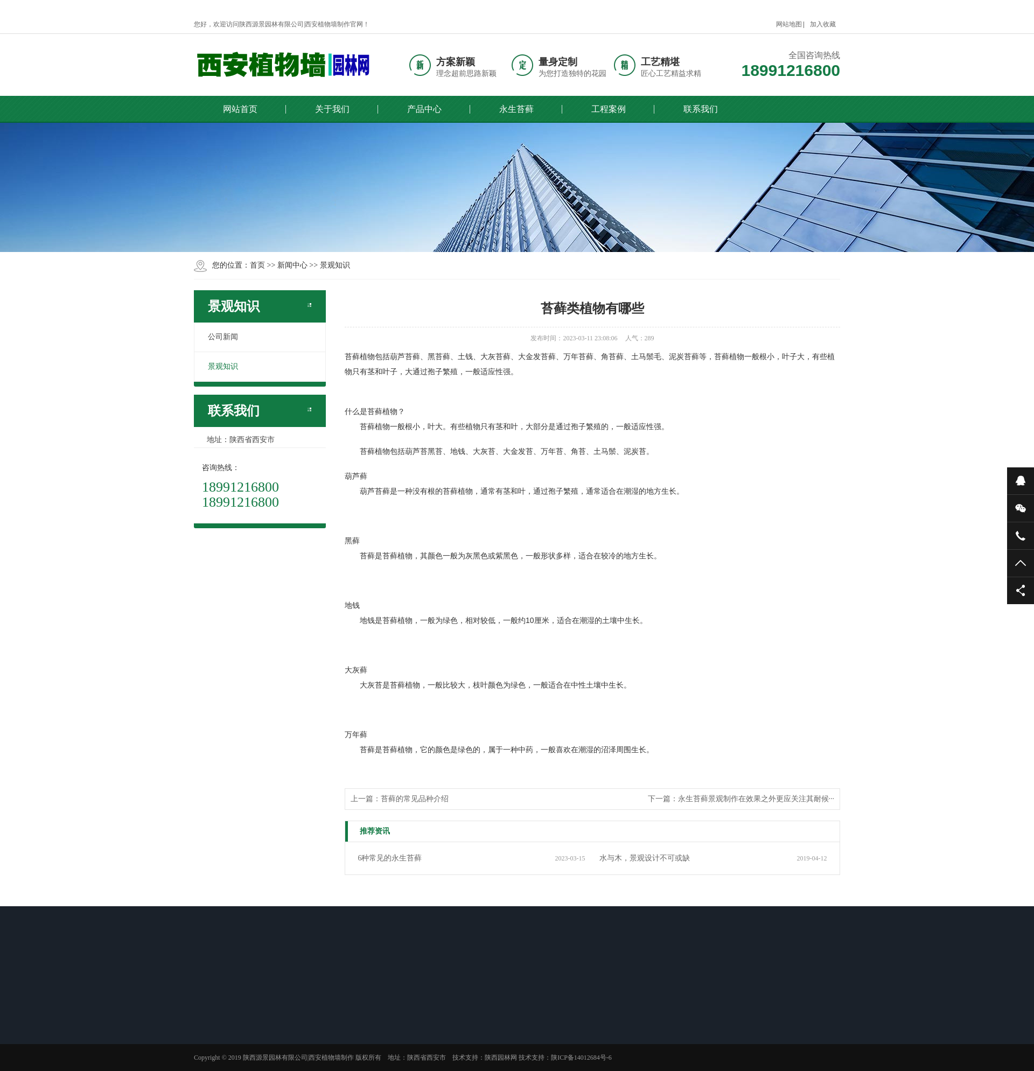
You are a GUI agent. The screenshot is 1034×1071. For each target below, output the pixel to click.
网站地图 (789, 24)
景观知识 (335, 265)
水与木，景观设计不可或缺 (644, 858)
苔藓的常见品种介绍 (415, 799)
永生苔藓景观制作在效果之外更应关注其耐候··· (756, 799)
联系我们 (700, 109)
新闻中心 (292, 265)
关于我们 (332, 109)
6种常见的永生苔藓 (390, 858)
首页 (257, 265)
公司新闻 (223, 337)
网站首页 (240, 109)
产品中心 (424, 109)
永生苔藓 (516, 109)
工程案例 (608, 109)
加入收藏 (823, 24)
